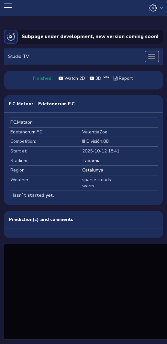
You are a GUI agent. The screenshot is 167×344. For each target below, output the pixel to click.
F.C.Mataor (21, 122)
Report (123, 78)
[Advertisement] (86, 290)
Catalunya (92, 170)
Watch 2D (72, 78)
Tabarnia (91, 161)
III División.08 (95, 141)
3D (99, 78)
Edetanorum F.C (26, 132)
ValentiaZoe (94, 132)
